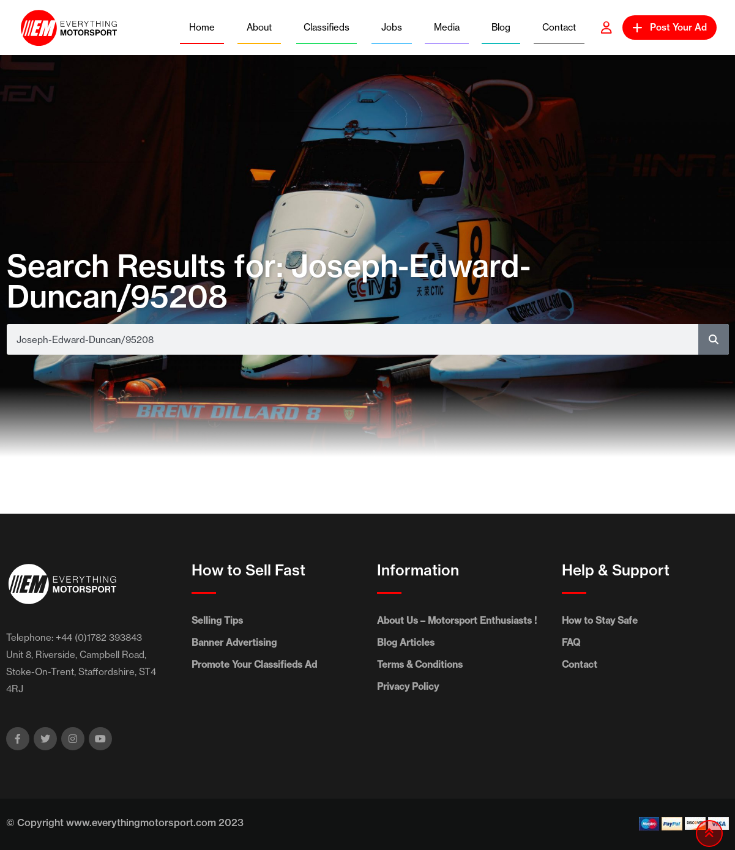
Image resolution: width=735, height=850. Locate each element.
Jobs (391, 27)
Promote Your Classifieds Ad (254, 664)
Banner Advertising (234, 642)
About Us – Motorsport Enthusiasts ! (457, 620)
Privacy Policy (408, 686)
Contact (559, 27)
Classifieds (326, 27)
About (259, 27)
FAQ (571, 642)
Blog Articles (406, 642)
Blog (500, 27)
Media (447, 27)
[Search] (713, 339)
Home (202, 27)
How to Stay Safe (600, 620)
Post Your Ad (669, 27)
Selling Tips (217, 620)
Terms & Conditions (420, 664)
